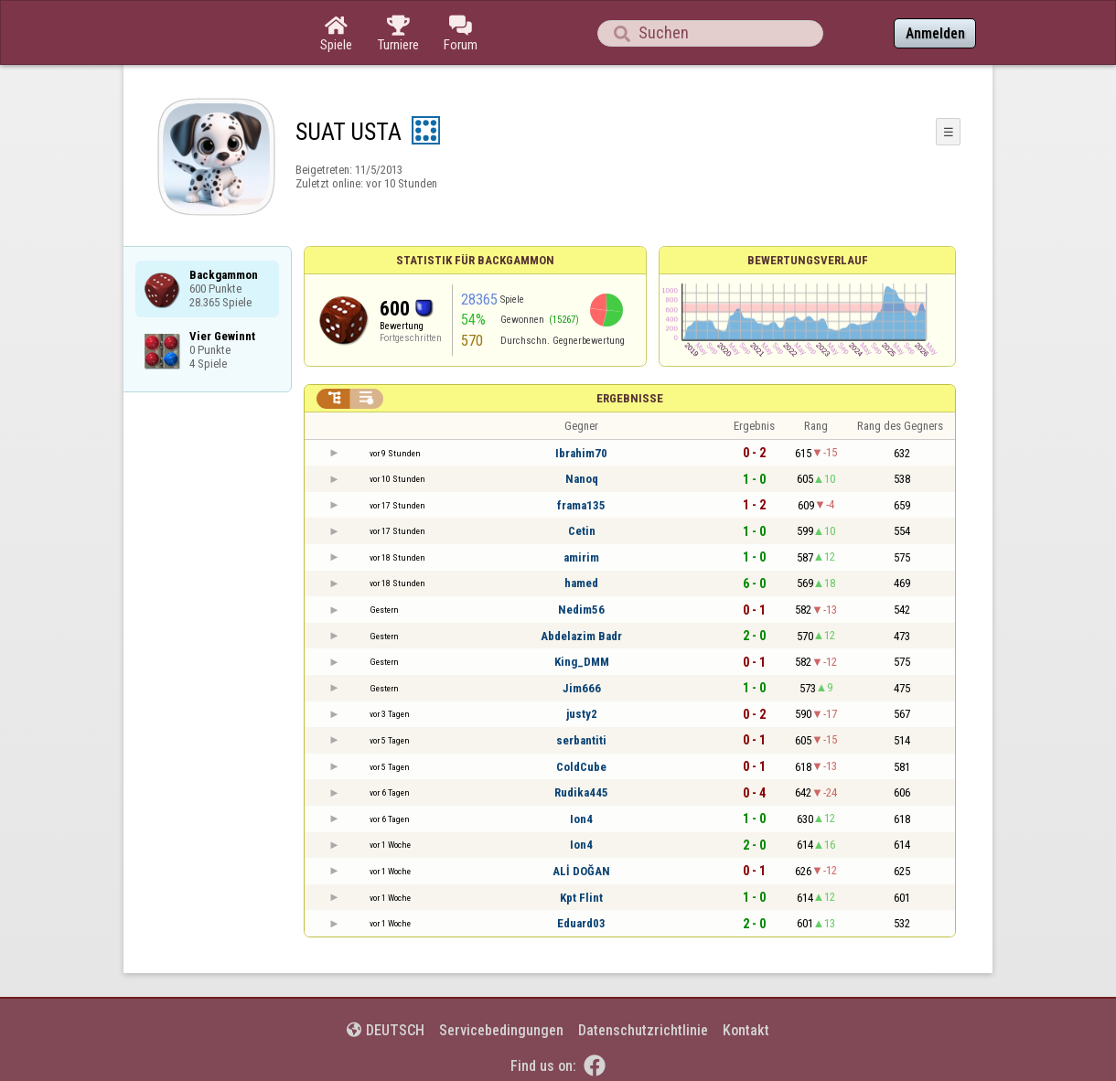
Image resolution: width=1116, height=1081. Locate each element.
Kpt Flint (581, 897)
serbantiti (581, 740)
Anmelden (935, 33)
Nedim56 (581, 609)
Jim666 (582, 688)
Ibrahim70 (581, 453)
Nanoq (581, 479)
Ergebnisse (629, 398)
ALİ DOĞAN (581, 871)
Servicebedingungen (501, 1030)
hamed (581, 583)
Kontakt (746, 1030)
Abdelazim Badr (581, 636)
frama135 (581, 505)
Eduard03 (581, 923)
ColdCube (581, 767)
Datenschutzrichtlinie (643, 1030)
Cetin (582, 531)
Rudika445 (581, 792)
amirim (581, 557)
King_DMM (581, 662)
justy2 (581, 714)
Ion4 (581, 819)
